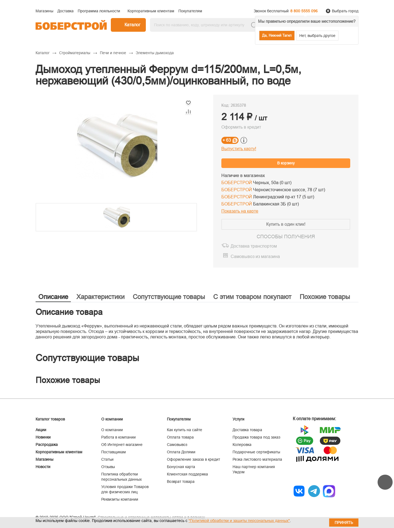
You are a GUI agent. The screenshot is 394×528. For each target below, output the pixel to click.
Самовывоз (177, 444)
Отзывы (108, 467)
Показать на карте (239, 211)
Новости (43, 467)
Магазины (44, 459)
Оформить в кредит (241, 127)
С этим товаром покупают (252, 296)
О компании (112, 430)
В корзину (286, 163)
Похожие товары (325, 296)
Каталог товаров (50, 419)
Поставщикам (113, 452)
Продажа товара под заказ (256, 437)
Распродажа (47, 444)
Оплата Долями (181, 452)
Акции (41, 430)
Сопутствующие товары (169, 296)
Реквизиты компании (119, 499)
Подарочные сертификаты (256, 452)
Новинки (43, 437)
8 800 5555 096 (304, 11)
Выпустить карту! (238, 148)
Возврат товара (181, 481)
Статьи (107, 459)
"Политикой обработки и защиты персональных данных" (239, 520)
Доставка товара (247, 430)
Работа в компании (118, 437)
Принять (344, 522)
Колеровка (242, 444)
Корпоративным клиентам (59, 452)
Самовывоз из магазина (255, 256)
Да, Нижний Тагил (277, 35)
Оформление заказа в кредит (193, 459)
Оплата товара (180, 437)
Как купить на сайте (184, 430)
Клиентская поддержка (187, 474)
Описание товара (69, 312)
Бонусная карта (181, 467)
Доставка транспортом (254, 246)
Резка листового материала (257, 459)
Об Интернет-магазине (122, 444)
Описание (53, 296)
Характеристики (100, 296)
